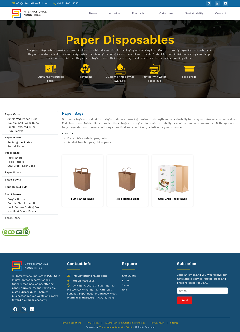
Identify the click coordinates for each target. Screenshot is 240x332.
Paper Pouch (13, 172)
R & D (125, 280)
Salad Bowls (13, 179)
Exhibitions (129, 275)
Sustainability (194, 13)
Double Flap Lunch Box (23, 203)
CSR (124, 290)
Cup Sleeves (15, 130)
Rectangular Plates (20, 142)
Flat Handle (15, 157)
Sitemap (174, 323)
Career (126, 285)
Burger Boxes (16, 199)
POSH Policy (93, 323)
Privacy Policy (157, 323)
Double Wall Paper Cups (23, 122)
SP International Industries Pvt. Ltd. (116, 327)
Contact (220, 13)
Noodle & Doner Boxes (22, 211)
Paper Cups (12, 114)
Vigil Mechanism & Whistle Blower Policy (125, 323)
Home (93, 13)
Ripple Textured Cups (22, 126)
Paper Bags (12, 152)
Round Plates (16, 146)
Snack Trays (12, 217)
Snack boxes (13, 194)
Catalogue (166, 13)
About (114, 13)
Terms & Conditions (71, 323)
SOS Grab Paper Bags (21, 165)
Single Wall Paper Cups (22, 118)
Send (184, 300)
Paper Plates (13, 137)
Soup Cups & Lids (16, 186)
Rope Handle (16, 161)
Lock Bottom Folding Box (23, 207)
